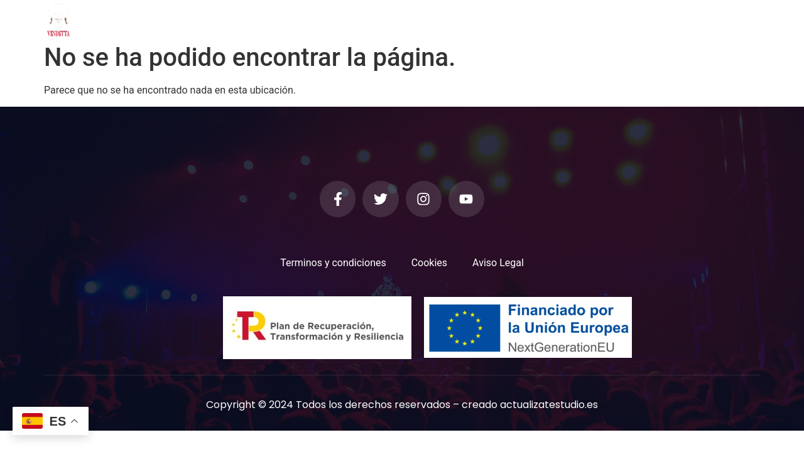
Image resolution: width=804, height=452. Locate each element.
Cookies (429, 263)
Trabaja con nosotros (670, 19)
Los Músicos (434, 19)
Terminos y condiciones (333, 263)
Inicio (229, 19)
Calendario (508, 19)
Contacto (576, 19)
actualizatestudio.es (549, 404)
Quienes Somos (297, 19)
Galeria (370, 19)
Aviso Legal (498, 263)
